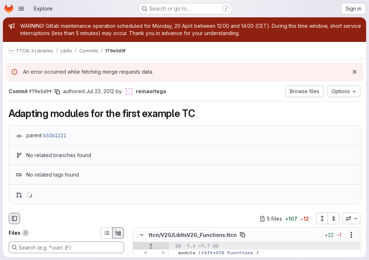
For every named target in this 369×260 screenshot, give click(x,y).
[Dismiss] (354, 72)
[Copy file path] (242, 235)
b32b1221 (54, 135)
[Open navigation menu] (21, 8)
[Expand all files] (322, 218)
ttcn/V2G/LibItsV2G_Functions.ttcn (193, 235)
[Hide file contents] (141, 235)
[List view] (106, 233)
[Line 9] (141, 253)
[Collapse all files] (333, 218)
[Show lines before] (151, 246)
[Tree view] (118, 233)
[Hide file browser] (14, 218)
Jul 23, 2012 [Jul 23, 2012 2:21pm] (100, 91)
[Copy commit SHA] (57, 91)
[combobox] (351, 218)
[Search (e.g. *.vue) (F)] (66, 247)
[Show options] (351, 235)
